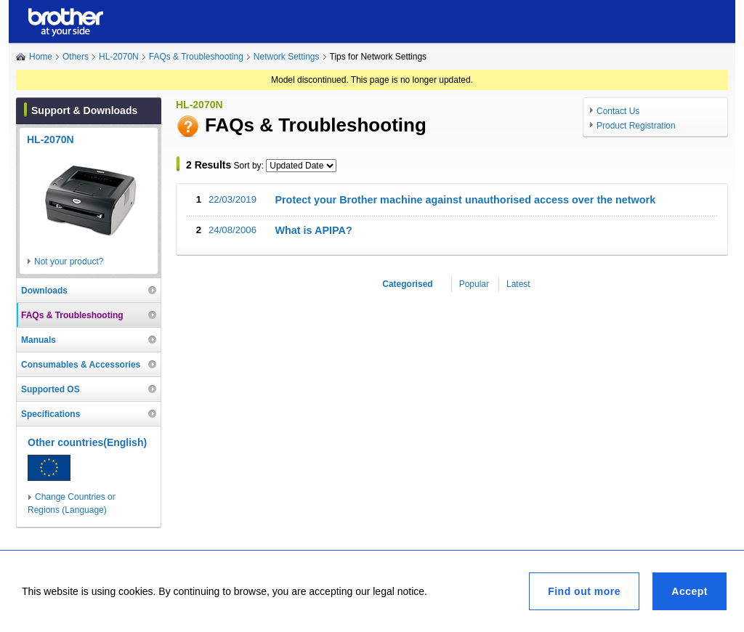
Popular (474, 284)
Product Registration (636, 126)
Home (40, 57)
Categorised (407, 284)
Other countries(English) (87, 442)
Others (75, 57)
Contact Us (618, 111)
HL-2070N (119, 57)
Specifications (50, 414)
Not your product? (68, 261)
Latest (518, 284)
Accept (689, 591)
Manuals (38, 340)
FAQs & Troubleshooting (196, 57)
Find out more (584, 591)
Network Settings (287, 57)
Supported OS (50, 389)
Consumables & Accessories (80, 365)
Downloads (44, 290)
